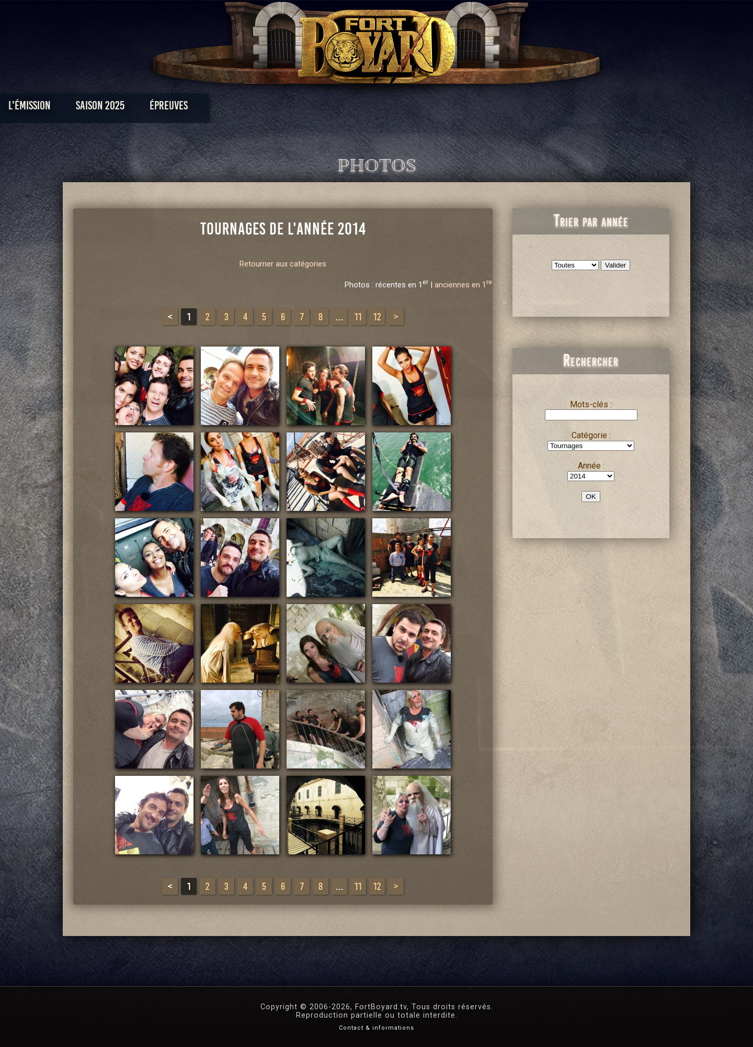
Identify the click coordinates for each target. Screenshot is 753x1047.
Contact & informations (376, 1027)
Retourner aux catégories (282, 264)
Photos (340, 108)
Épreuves (282, 108)
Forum (505, 108)
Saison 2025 (213, 108)
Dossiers (449, 108)
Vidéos (393, 108)
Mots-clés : (591, 404)
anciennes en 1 (463, 284)
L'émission (142, 108)
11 (358, 316)
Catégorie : (591, 435)
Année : (591, 466)
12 (377, 316)
